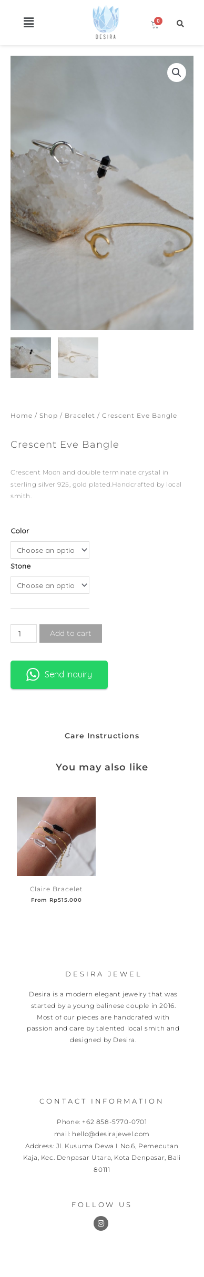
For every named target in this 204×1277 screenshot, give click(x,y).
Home (22, 415)
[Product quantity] (24, 633)
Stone (20, 565)
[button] (28, 22)
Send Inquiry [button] (59, 674)
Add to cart (70, 633)
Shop (48, 415)
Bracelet (80, 415)
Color (20, 530)
